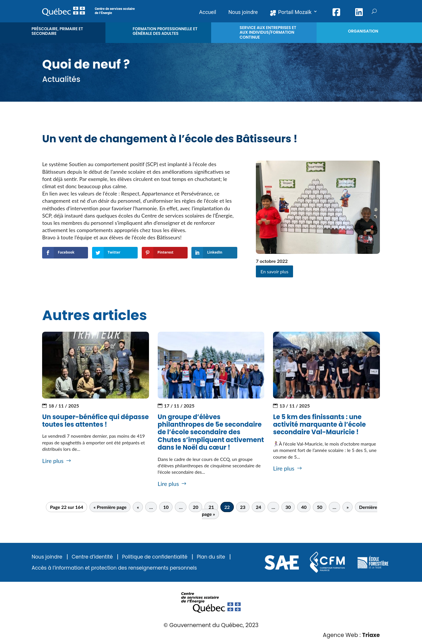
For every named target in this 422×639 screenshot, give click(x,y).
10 (166, 507)
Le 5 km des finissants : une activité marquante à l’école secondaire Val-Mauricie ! (319, 424)
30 (288, 507)
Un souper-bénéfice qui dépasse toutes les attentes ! (95, 420)
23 (243, 507)
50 (319, 507)
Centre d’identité (92, 557)
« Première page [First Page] (110, 507)
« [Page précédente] (138, 507)
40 (304, 507)
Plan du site (211, 557)
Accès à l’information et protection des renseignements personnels (114, 568)
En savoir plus (274, 271)
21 (211, 507)
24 (258, 507)
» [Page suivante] (347, 507)
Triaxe (371, 635)
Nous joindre (47, 557)
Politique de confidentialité (154, 557)
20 (195, 507)
